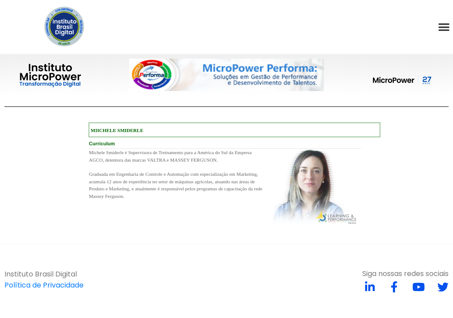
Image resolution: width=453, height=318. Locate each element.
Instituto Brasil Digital (40, 274)
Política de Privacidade (44, 285)
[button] (444, 27)
